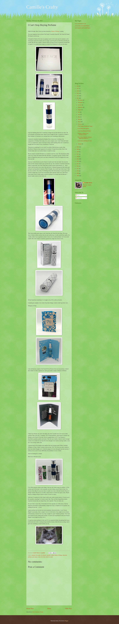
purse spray (34, 557)
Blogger (66, 620)
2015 (78, 159)
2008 (78, 175)
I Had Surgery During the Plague (85, 126)
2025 (78, 88)
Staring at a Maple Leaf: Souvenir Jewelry (83, 134)
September (80, 107)
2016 (78, 156)
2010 (78, 171)
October (80, 105)
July (79, 112)
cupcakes (49, 555)
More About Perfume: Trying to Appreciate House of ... (85, 137)
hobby (52, 555)
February (80, 124)
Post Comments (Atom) (37, 612)
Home (49, 608)
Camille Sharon (88, 182)
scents (39, 557)
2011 (78, 168)
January (80, 144)
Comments (79, 198)
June (79, 114)
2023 (78, 93)
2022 (78, 95)
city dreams (43, 555)
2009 (78, 173)
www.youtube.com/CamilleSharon (82, 28)
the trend (43, 557)
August (79, 109)
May (79, 117)
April (79, 119)
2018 (78, 151)
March (79, 121)
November (80, 102)
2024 (78, 91)
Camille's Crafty (42, 7)
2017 (78, 154)
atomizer (34, 555)
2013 (78, 163)
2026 (78, 86)
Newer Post (30, 608)
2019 (78, 149)
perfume (30, 557)
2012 (78, 166)
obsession (65, 555)
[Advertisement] (84, 56)
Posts (77, 195)
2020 (78, 147)
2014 (78, 161)
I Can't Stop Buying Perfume (84, 131)
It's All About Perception (83, 128)
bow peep (38, 555)
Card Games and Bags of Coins (85, 140)
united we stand (49, 557)
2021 (78, 98)
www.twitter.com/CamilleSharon (82, 25)
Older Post (68, 608)
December (80, 100)
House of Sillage (55, 31)
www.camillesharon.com (80, 23)
